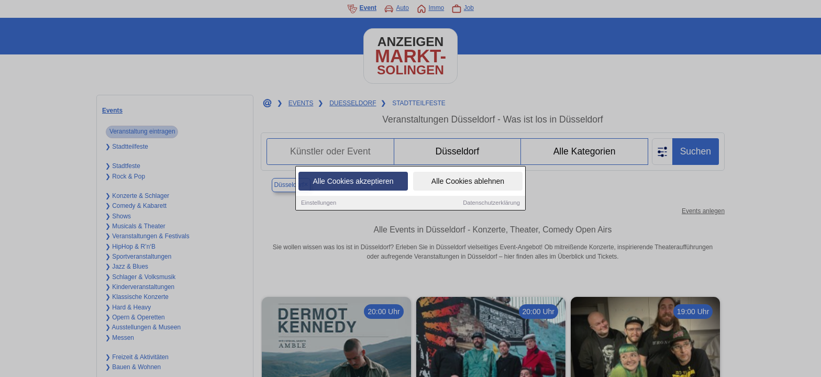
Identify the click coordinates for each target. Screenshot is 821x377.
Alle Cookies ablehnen (467, 182)
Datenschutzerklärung (491, 203)
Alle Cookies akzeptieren (353, 182)
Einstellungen (318, 203)
